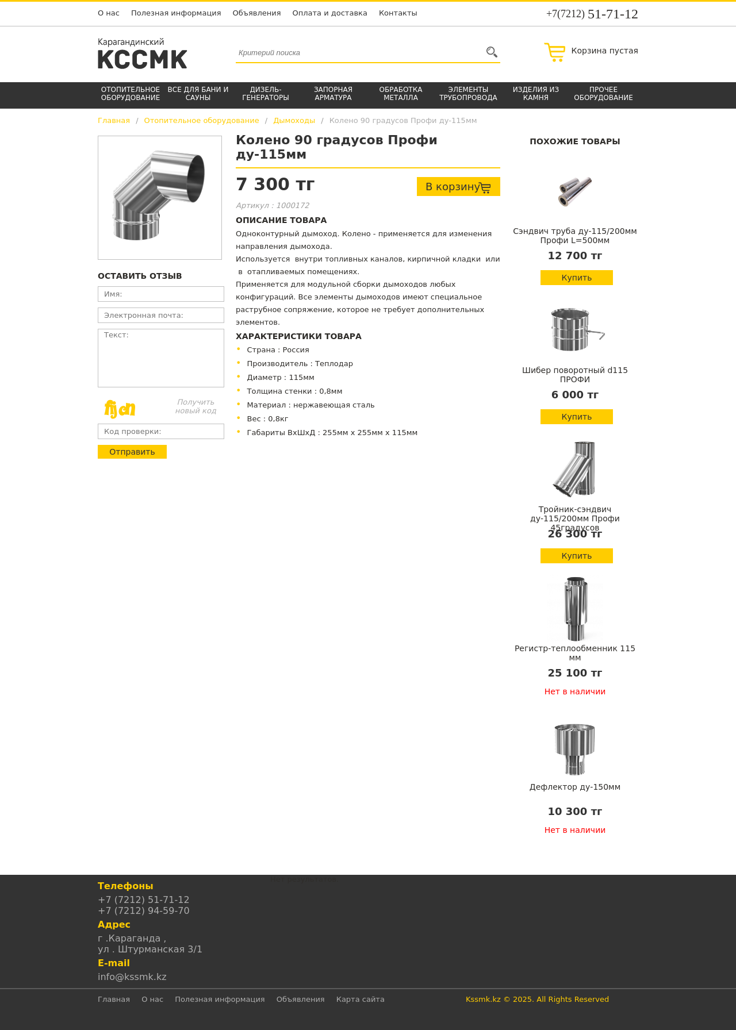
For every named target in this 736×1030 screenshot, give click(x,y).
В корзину (458, 187)
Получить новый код (195, 406)
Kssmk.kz (483, 999)
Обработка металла (401, 94)
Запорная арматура (333, 94)
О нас (109, 13)
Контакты (398, 13)
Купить (577, 277)
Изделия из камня (536, 94)
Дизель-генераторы (265, 94)
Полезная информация (176, 13)
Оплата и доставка (330, 13)
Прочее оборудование (603, 94)
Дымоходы (294, 120)
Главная (114, 120)
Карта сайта (360, 999)
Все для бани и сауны (198, 94)
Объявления (257, 13)
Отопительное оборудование (130, 94)
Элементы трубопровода (468, 94)
